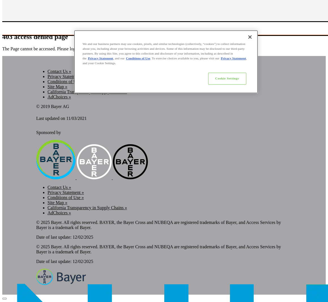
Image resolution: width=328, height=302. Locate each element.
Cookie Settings (227, 78)
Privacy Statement (100, 58)
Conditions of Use (138, 58)
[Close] (250, 37)
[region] (166, 61)
